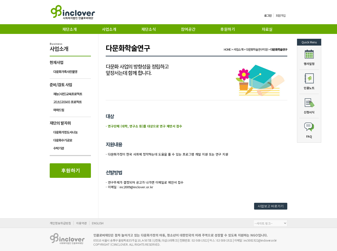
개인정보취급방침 (60, 223)
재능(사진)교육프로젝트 (67, 94)
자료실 (267, 29)
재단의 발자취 (60, 123)
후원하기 (227, 29)
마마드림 (58, 110)
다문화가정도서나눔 (65, 132)
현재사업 (56, 62)
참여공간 (188, 29)
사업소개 (109, 29)
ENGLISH (98, 223)
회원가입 (280, 15)
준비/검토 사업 (61, 84)
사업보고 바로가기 (271, 206)
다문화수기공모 (62, 140)
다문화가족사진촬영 (65, 71)
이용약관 (81, 223)
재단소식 (148, 29)
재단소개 (69, 29)
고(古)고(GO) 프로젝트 (67, 102)
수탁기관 (58, 148)
